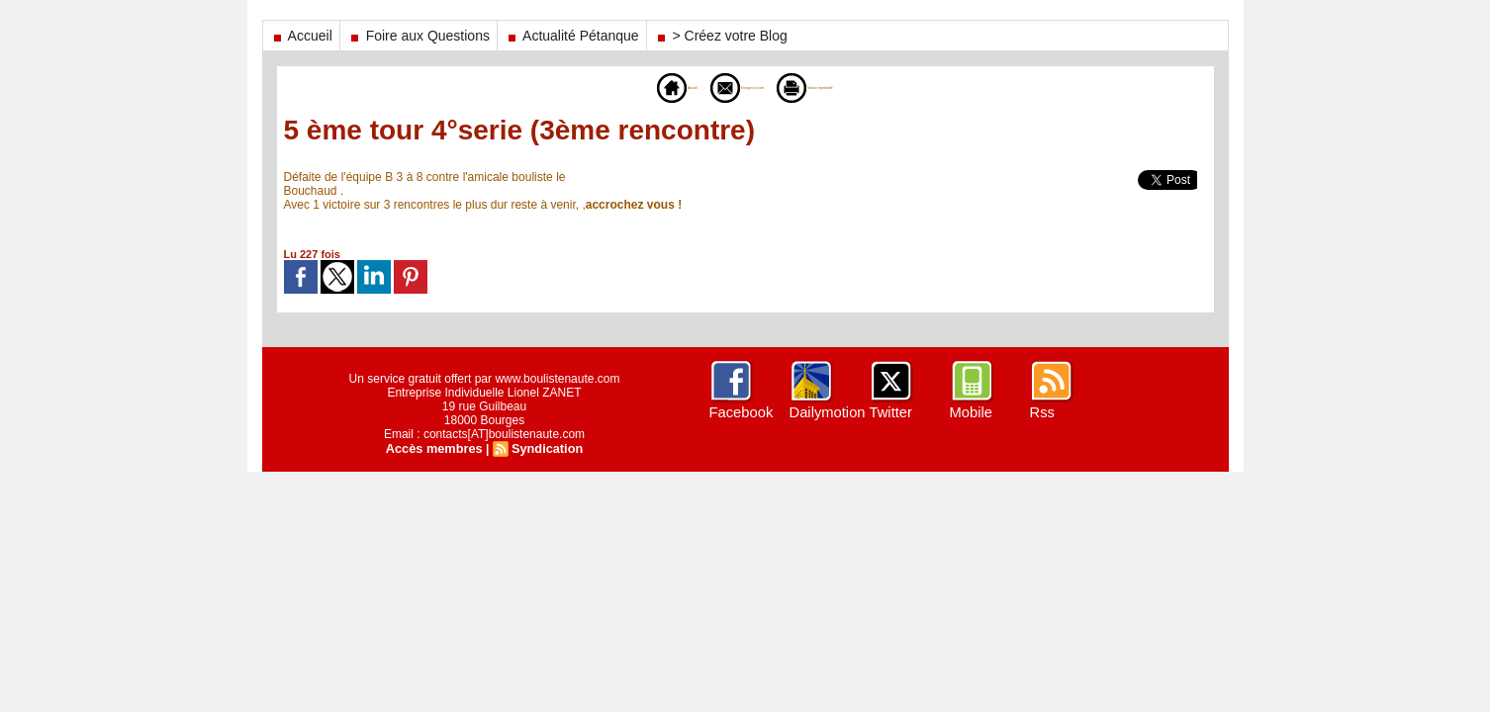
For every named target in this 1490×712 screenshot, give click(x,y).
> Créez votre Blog (721, 36)
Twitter (890, 412)
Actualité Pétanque (572, 36)
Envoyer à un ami (714, 87)
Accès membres (436, 448)
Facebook (739, 412)
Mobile (970, 412)
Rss (1042, 412)
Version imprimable (856, 87)
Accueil (301, 36)
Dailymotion (826, 412)
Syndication (544, 448)
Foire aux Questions (418, 36)
